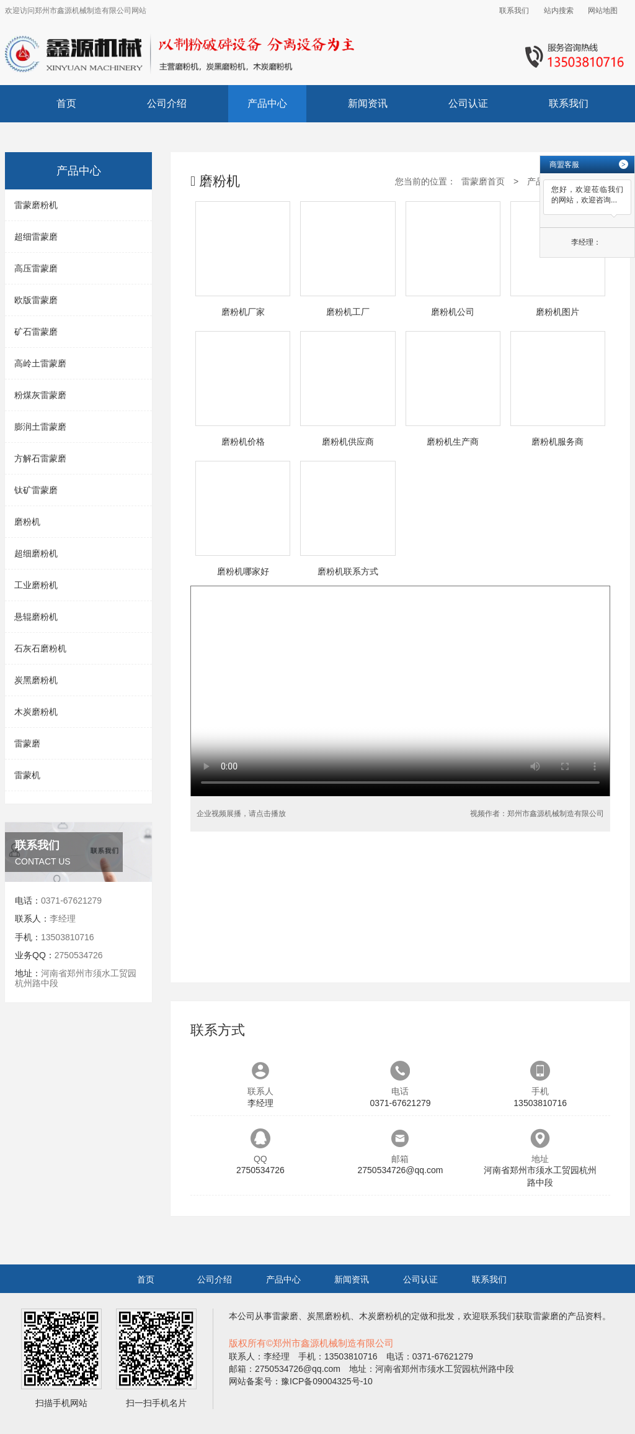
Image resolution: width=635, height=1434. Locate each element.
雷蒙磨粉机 (36, 205)
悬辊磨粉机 (36, 617)
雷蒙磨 (27, 743)
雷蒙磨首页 (483, 181)
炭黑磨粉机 (36, 680)
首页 (66, 103)
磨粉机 (27, 522)
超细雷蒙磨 (36, 237)
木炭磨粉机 (36, 712)
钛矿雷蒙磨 (36, 490)
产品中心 (267, 103)
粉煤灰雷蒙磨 (40, 395)
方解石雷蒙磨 (40, 458)
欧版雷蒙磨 (36, 300)
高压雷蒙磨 (36, 268)
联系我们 (514, 10)
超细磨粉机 (36, 553)
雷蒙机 (27, 775)
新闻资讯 (368, 103)
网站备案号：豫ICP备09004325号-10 (301, 1381)
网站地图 (603, 10)
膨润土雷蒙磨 (40, 427)
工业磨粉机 (36, 585)
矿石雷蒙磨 (36, 332)
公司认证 (468, 103)
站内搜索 (559, 10)
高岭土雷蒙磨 (40, 363)
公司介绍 (167, 103)
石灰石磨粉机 (40, 648)
